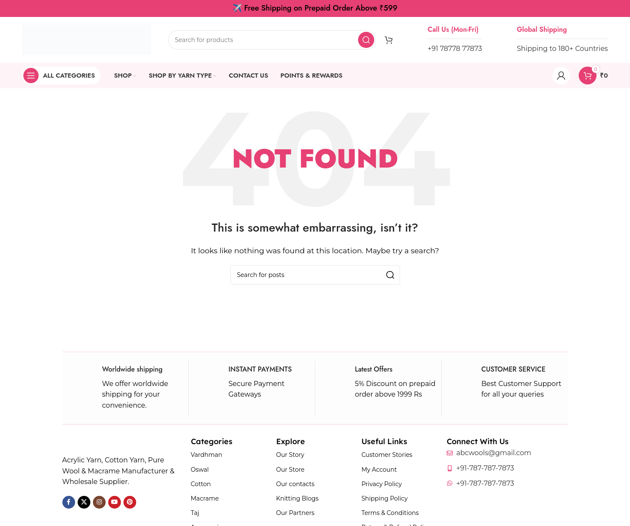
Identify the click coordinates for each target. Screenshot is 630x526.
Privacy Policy (381, 484)
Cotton (201, 484)
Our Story (290, 455)
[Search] (272, 40)
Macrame (205, 498)
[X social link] (84, 502)
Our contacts (295, 484)
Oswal (200, 469)
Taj (195, 513)
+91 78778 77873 (455, 49)
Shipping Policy (384, 498)
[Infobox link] (125, 388)
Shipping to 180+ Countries (562, 49)
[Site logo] (86, 39)
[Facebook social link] (68, 502)
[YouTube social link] (114, 502)
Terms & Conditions (390, 513)
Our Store (290, 469)
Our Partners (295, 513)
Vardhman (206, 455)
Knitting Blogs (297, 498)
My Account (379, 469)
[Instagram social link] (99, 502)
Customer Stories (386, 455)
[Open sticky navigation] (61, 75)
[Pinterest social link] (129, 502)
